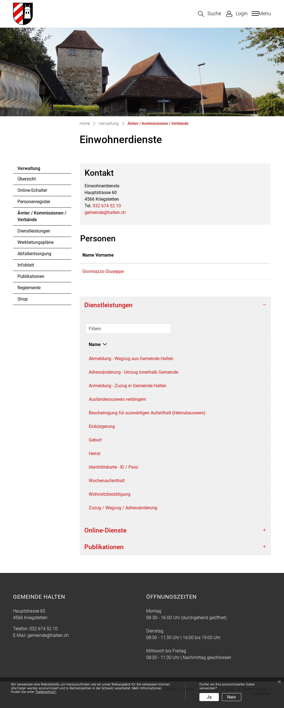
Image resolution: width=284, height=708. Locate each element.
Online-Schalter (32, 190)
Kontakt (191, 255)
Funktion (152, 255)
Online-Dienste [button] (105, 537)
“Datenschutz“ (45, 692)
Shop (22, 299)
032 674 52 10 (107, 205)
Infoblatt (25, 265)
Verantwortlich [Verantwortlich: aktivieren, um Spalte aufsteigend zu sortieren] (206, 344)
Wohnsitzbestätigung (109, 500)
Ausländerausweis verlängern (117, 399)
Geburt (95, 446)
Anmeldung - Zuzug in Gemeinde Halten (127, 385)
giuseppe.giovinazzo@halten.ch (214, 271)
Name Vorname (98, 255)
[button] (210, 14)
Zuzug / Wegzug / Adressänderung (123, 514)
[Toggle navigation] (260, 13)
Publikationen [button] (104, 553)
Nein (231, 697)
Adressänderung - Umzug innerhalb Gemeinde (133, 372)
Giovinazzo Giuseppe (103, 271)
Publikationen (30, 276)
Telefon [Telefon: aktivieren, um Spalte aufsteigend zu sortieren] (241, 344)
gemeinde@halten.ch (105, 212)
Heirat (94, 460)
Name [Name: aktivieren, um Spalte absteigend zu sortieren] (95, 344)
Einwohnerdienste (209, 358)
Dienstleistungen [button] (108, 305)
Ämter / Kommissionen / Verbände (41, 217)
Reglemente (28, 287)
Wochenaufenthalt (107, 487)
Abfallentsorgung (34, 253)
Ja (209, 697)
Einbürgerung (102, 433)
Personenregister (33, 201)
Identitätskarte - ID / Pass (113, 473)
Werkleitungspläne (35, 242)
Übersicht (26, 179)
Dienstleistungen (33, 231)
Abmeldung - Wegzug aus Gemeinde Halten (131, 358)
